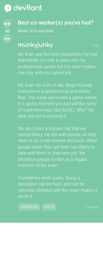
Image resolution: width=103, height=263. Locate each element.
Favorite (92, 207)
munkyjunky (35, 45)
